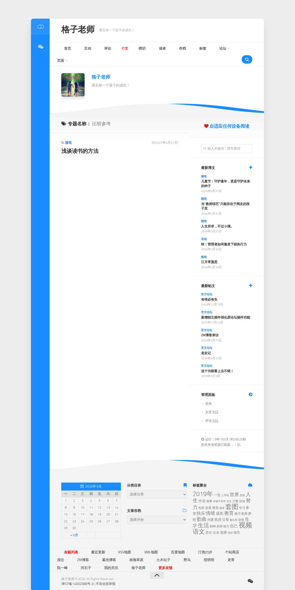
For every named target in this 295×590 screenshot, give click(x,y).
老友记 (206, 343)
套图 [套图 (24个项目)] (231, 496)
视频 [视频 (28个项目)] (245, 515)
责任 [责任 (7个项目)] (209, 522)
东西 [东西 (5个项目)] (242, 484)
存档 (145, 49)
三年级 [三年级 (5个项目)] (225, 484)
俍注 (204, 541)
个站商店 (187, 541)
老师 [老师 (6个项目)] (219, 516)
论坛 (172, 49)
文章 (211, 402)
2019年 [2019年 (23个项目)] (203, 483)
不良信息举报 (105, 564)
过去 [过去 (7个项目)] (216, 522)
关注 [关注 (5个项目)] (229, 490)
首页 (64, 49)
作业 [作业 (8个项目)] (202, 490)
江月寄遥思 (209, 252)
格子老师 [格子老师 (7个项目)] (240, 503)
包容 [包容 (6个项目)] (201, 497)
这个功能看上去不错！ (217, 361)
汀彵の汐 (167, 541)
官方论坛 (206, 283)
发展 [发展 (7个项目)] (208, 497)
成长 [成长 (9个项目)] (220, 503)
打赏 (105, 49)
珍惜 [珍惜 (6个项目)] (241, 509)
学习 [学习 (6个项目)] (242, 497)
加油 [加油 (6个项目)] (242, 490)
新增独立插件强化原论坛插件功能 (225, 307)
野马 (97, 548)
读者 (132, 49)
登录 (208, 393)
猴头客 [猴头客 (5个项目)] (233, 509)
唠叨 (118, 49)
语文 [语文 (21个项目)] (199, 521)
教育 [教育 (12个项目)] (229, 502)
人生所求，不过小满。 (217, 216)
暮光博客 (238, 541)
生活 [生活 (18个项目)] (203, 514)
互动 (78, 49)
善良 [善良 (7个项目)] (215, 497)
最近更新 (87, 541)
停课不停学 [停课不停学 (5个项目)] (219, 490)
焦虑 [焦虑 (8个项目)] (217, 509)
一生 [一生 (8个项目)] (217, 484)
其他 (204, 228)
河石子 (160, 548)
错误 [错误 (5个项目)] (230, 522)
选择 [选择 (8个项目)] (223, 522)
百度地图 (147, 541)
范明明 (113, 548)
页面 (189, 49)
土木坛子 (80, 548)
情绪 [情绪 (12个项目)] (210, 502)
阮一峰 (143, 548)
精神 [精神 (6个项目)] (213, 516)
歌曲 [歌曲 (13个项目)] (201, 508)
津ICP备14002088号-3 (77, 564)
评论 (91, 49)
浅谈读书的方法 (81, 140)
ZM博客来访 (210, 325)
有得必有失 (209, 289)
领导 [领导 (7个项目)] (236, 522)
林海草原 (60, 548)
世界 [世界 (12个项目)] (234, 484)
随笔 (68, 132)
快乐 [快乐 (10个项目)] (201, 502)
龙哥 (128, 548)
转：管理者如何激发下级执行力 (224, 234)
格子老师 (80, 30)
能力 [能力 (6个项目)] (226, 516)
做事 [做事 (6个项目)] (209, 490)
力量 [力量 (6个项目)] (235, 490)
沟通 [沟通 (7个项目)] (210, 509)
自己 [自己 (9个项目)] (234, 515)
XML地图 (127, 541)
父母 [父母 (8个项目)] (225, 509)
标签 (159, 49)
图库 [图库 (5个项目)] (222, 497)
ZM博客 (219, 541)
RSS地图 (107, 541)
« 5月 (74, 525)
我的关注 (178, 548)
